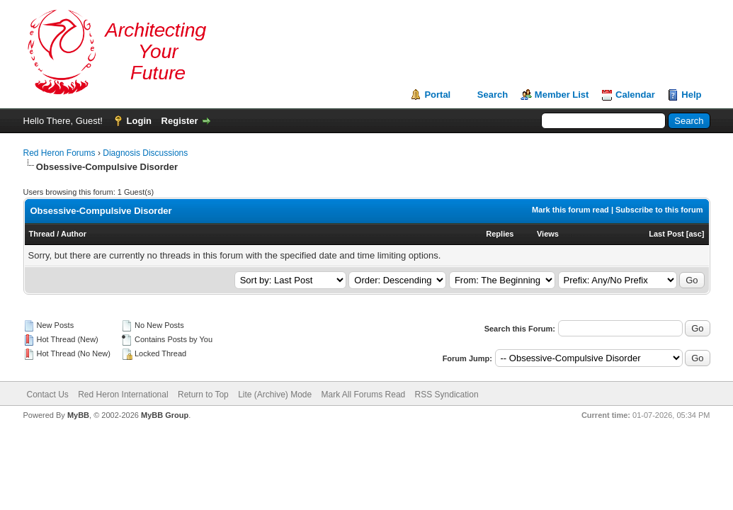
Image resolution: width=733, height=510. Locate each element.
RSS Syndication (447, 395)
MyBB (78, 415)
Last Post (666, 234)
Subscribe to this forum (659, 209)
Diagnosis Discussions (145, 153)
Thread (42, 234)
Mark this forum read (570, 209)
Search (492, 94)
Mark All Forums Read (364, 395)
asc (694, 234)
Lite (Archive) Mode (275, 395)
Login (139, 120)
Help (691, 94)
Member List (562, 94)
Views (548, 234)
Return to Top (203, 395)
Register (179, 120)
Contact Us (48, 395)
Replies (499, 234)
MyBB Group (164, 415)
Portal (437, 94)
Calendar (635, 94)
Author (73, 234)
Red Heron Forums (59, 153)
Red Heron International (123, 395)
